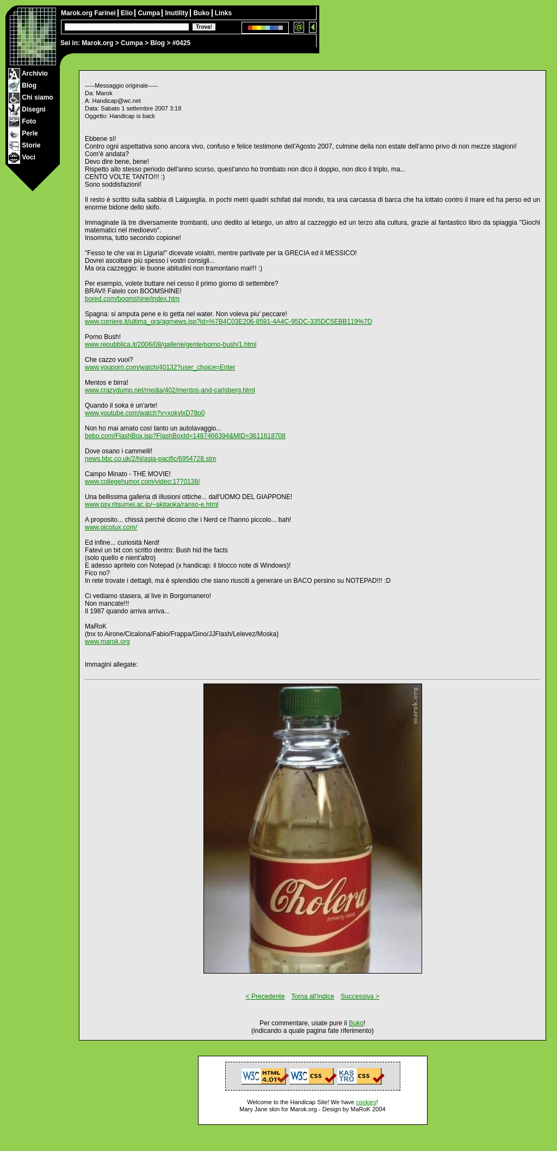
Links (223, 13)
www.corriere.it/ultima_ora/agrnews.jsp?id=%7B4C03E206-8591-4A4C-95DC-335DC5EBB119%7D (228, 321)
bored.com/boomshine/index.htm (132, 299)
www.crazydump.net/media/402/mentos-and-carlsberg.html (170, 390)
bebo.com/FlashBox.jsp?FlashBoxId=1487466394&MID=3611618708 (185, 436)
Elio (127, 13)
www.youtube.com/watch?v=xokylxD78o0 (145, 413)
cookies (366, 1102)
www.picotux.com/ (111, 527)
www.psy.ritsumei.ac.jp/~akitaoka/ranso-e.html (152, 504)
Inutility (177, 13)
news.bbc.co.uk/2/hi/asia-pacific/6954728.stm (150, 459)
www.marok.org (107, 641)
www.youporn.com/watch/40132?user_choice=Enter (160, 367)
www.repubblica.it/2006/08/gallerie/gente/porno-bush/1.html (171, 344)
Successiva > (360, 996)
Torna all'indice (312, 996)
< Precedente (265, 996)
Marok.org (97, 43)
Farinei (105, 13)
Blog (157, 43)
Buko (202, 13)
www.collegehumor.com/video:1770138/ (142, 481)
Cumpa (132, 43)
